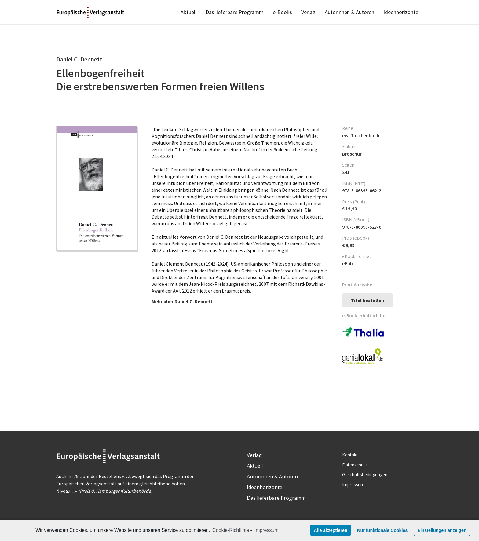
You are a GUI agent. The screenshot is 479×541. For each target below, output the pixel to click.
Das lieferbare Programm (276, 498)
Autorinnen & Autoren (272, 476)
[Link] (91, 12)
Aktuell (255, 465)
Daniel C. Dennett (193, 301)
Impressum (353, 485)
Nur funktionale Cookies (382, 530)
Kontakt (350, 455)
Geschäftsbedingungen (364, 474)
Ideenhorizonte (264, 487)
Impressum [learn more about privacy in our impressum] (266, 530)
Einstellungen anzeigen (442, 530)
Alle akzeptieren (330, 530)
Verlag (254, 455)
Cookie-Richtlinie (230, 530)
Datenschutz (354, 465)
